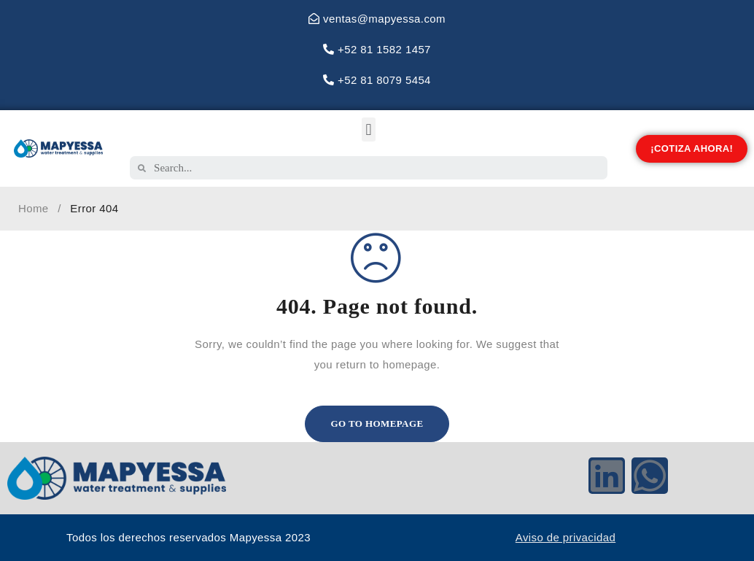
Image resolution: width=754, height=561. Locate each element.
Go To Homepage (377, 423)
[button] (369, 129)
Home (33, 208)
